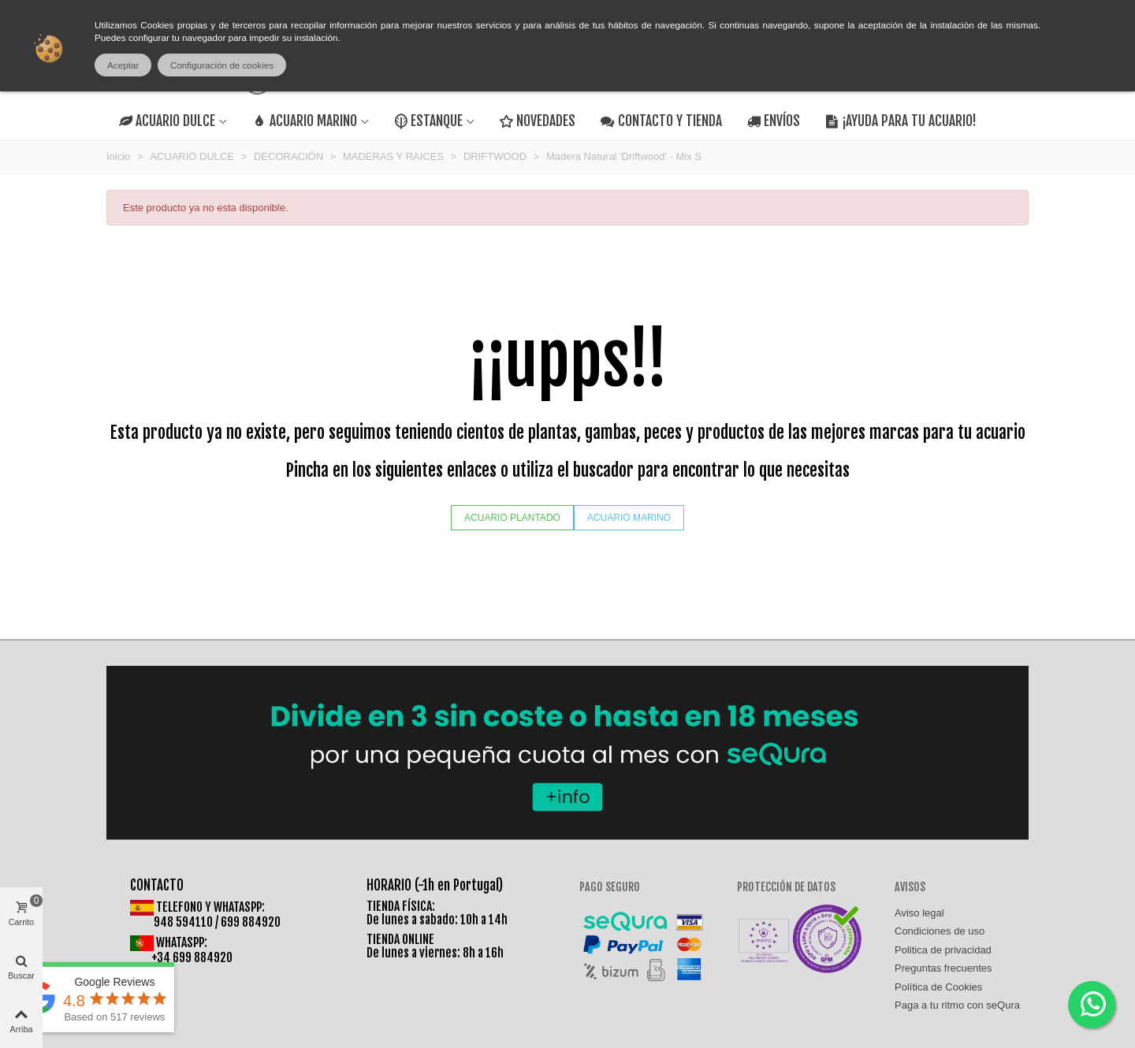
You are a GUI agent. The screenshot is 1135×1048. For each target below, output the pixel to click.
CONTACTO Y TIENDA (661, 121)
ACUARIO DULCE (167, 121)
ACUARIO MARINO (304, 121)
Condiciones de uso (939, 931)
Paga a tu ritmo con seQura (957, 1005)
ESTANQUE (428, 121)
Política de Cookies (938, 987)
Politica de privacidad (943, 950)
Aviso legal (919, 913)
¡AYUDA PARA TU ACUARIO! (901, 121)
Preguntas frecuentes (943, 968)
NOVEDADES (537, 121)
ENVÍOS (773, 121)
